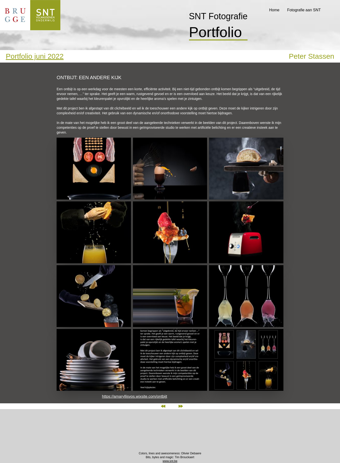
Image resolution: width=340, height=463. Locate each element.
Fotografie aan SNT (304, 10)
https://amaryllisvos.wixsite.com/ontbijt (134, 396)
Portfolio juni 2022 (35, 56)
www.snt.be (170, 461)
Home (274, 10)
